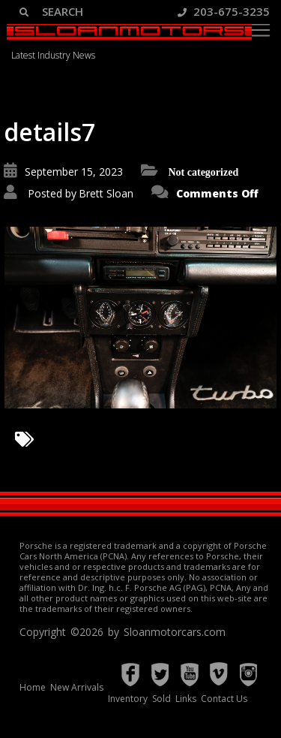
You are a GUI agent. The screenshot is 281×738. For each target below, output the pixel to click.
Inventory (128, 698)
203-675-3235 (224, 11)
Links (185, 698)
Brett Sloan (106, 193)
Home (32, 687)
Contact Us (224, 698)
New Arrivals (76, 687)
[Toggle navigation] (261, 30)
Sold (161, 698)
